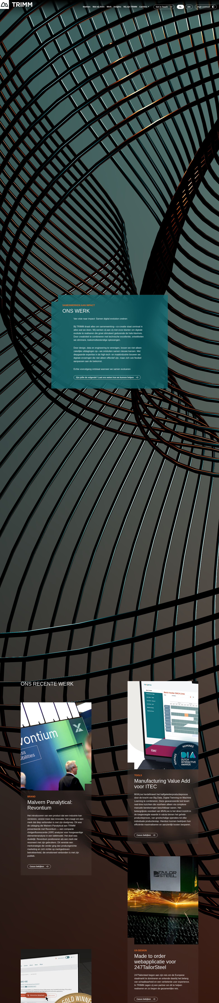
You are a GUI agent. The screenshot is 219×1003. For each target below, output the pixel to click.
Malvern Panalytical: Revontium (50, 805)
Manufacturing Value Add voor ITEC (162, 783)
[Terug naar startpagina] (16, 4)
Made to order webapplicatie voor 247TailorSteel (155, 961)
